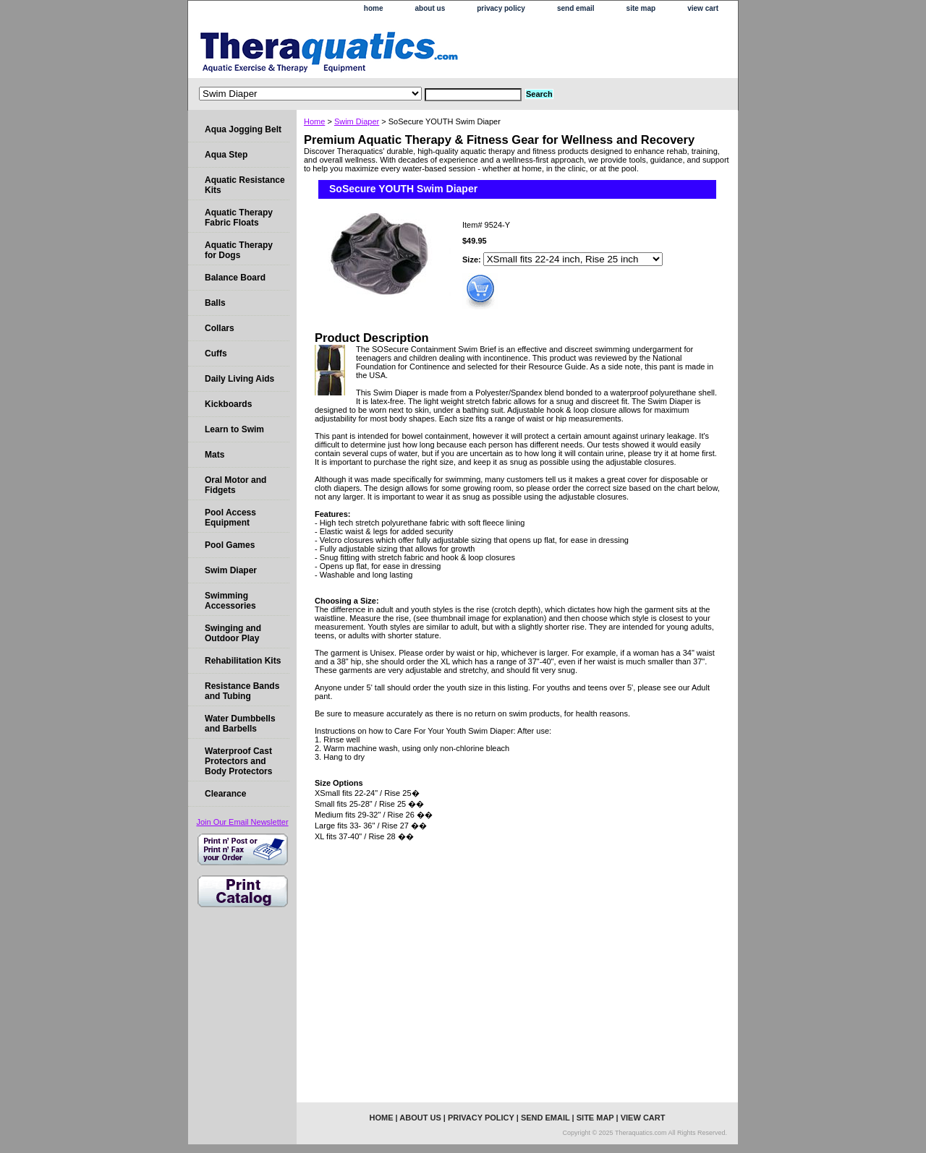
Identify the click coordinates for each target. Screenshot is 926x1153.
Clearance (225, 794)
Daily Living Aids (239, 379)
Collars (219, 328)
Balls (215, 303)
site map (641, 8)
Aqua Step (226, 155)
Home (314, 121)
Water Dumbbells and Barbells (240, 723)
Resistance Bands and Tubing (242, 691)
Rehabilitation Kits (243, 661)
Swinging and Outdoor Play (233, 633)
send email (576, 8)
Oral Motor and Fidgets (235, 485)
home (373, 8)
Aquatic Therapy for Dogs (239, 250)
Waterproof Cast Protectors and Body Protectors (238, 761)
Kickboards (228, 404)
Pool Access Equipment (230, 517)
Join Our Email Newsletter (242, 822)
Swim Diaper (356, 121)
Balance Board (235, 278)
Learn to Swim (234, 429)
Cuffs (216, 353)
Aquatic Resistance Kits (245, 185)
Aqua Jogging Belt (243, 129)
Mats (214, 455)
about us (430, 8)
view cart (702, 8)
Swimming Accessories (230, 601)
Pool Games (230, 545)
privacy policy (501, 8)
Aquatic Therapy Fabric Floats (239, 217)
